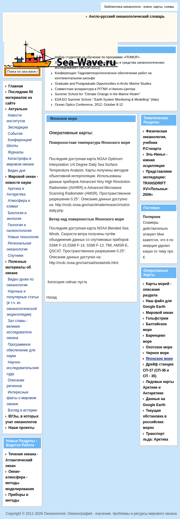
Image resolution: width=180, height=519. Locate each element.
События (15, 134)
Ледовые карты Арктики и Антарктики (158, 387)
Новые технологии (23, 237)
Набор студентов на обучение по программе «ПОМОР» (97, 57)
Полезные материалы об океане (18, 267)
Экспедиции (18, 127)
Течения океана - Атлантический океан (21, 460)
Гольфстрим (157, 318)
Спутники (15, 255)
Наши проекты (21, 428)
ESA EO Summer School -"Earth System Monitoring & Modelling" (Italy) (107, 99)
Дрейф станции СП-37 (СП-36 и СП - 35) (158, 370)
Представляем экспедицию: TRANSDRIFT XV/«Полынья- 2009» (157, 183)
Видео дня (16, 170)
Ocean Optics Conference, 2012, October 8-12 (89, 104)
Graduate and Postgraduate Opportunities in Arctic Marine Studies (103, 83)
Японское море (159, 359)
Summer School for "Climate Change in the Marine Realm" (97, 94)
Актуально (18, 109)
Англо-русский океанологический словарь (127, 16)
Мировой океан (159, 313)
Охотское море (159, 347)
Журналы (15, 152)
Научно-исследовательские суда (23, 368)
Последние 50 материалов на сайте (19, 97)
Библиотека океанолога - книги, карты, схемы (139, 6)
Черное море (157, 353)
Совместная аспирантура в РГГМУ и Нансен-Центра (95, 89)
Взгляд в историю (22, 410)
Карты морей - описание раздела (157, 289)
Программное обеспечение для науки (21, 350)
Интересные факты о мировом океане (21, 398)
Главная (15, 86)
